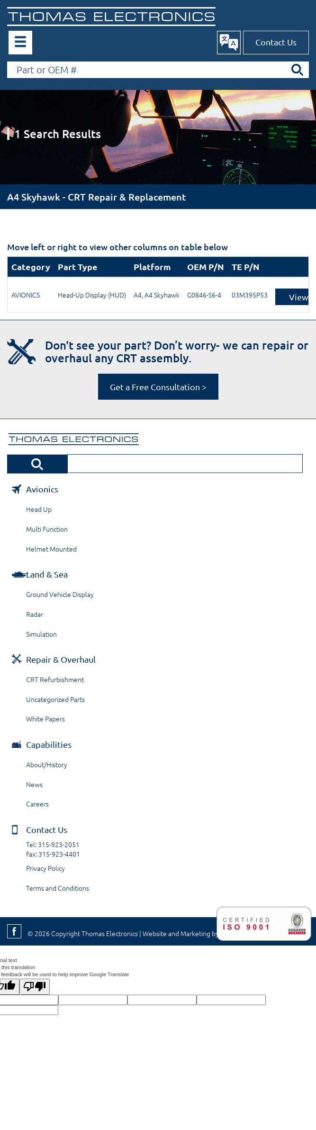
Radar (34, 614)
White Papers (45, 718)
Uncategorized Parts (55, 699)
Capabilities (49, 744)
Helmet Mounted (51, 548)
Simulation (41, 634)
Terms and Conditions (57, 888)
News (34, 784)
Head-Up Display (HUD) (92, 294)
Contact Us (276, 42)
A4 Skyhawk (162, 294)
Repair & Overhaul (61, 659)
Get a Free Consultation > (158, 387)
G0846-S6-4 (204, 294)
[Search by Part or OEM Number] (158, 69)
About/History (46, 764)
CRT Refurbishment (55, 679)
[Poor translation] (34, 987)
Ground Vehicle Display (60, 594)
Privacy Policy (45, 868)
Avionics (42, 489)
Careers (37, 803)
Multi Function (47, 529)
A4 (138, 294)
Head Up (39, 509)
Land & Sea (47, 574)
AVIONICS (25, 294)
